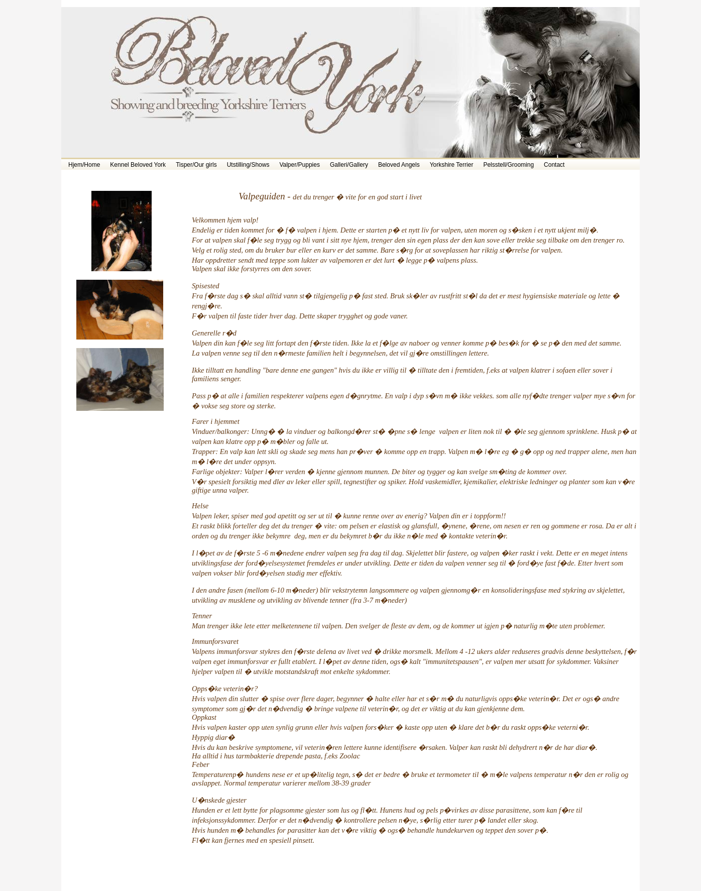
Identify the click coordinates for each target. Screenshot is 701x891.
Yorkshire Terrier (452, 164)
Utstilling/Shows (248, 164)
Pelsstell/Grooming (508, 164)
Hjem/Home (84, 164)
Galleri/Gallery (349, 164)
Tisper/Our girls (196, 164)
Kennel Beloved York (138, 164)
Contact (554, 164)
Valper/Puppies (299, 164)
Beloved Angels (399, 164)
